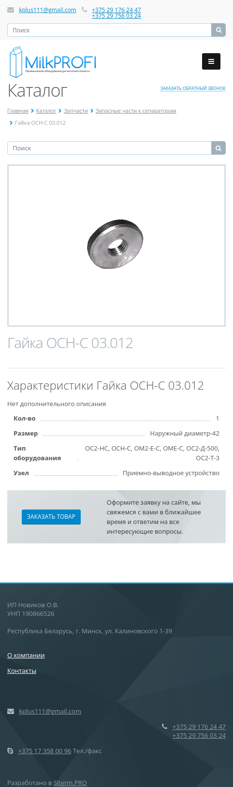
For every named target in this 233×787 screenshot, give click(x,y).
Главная (18, 110)
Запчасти (76, 110)
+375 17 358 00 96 (44, 750)
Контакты (21, 670)
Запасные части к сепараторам (136, 110)
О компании (26, 655)
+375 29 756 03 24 (116, 16)
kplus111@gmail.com (47, 10)
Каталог (46, 110)
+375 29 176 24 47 (116, 10)
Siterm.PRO (70, 782)
